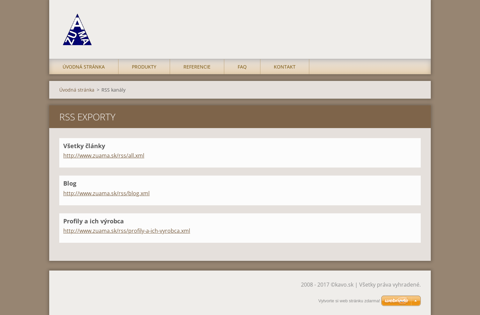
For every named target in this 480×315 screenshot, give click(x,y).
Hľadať (413, 19)
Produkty (144, 67)
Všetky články (84, 146)
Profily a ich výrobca (93, 221)
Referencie (197, 67)
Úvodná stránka (84, 67)
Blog (69, 183)
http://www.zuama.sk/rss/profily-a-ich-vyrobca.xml (126, 230)
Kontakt (285, 67)
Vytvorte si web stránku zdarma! (349, 300)
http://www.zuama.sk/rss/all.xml (103, 155)
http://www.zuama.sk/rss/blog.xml (106, 193)
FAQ (242, 67)
